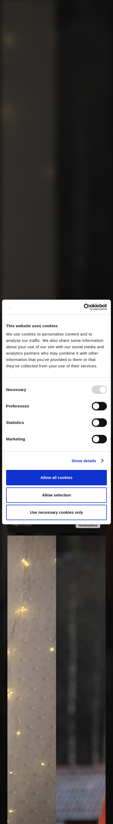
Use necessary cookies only (56, 512)
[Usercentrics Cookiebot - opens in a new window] (83, 307)
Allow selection (56, 495)
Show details (84, 460)
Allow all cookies (57, 477)
